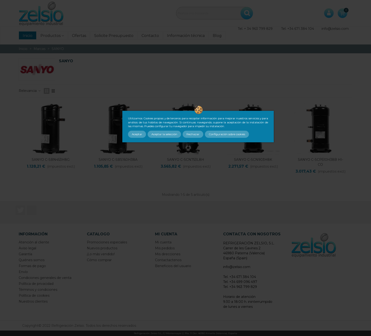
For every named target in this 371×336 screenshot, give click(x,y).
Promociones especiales (107, 242)
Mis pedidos (165, 248)
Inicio (27, 35)
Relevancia (30, 91)
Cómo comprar (99, 260)
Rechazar (192, 134)
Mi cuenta (163, 242)
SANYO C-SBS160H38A (118, 159)
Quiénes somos (31, 260)
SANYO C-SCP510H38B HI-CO (320, 162)
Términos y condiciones (38, 289)
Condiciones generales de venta (45, 278)
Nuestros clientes (33, 301)
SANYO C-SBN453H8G (51, 159)
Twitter (20, 210)
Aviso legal (27, 248)
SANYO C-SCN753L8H (185, 159)
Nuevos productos (102, 248)
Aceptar (137, 134)
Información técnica (186, 35)
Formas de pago (32, 266)
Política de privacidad (36, 284)
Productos (50, 35)
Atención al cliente (34, 242)
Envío (23, 272)
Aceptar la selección (164, 134)
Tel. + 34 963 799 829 (255, 29)
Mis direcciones (167, 254)
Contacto (150, 35)
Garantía (25, 254)
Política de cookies (34, 295)
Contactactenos (168, 260)
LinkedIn (31, 210)
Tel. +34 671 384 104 (297, 29)
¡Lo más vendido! (101, 254)
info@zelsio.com (335, 29)
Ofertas (79, 35)
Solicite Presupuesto (113, 35)
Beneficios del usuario (173, 266)
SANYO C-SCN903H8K (253, 159)
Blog (217, 35)
